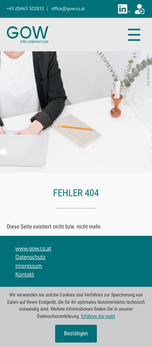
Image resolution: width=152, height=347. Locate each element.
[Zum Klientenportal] (139, 9)
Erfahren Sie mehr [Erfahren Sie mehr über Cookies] (98, 316)
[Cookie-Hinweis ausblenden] (76, 334)
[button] (25, 9)
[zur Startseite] (27, 34)
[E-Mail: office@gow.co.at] (68, 9)
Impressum (28, 265)
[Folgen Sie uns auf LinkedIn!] (124, 9)
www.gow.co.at (33, 248)
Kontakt (24, 274)
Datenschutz (30, 256)
